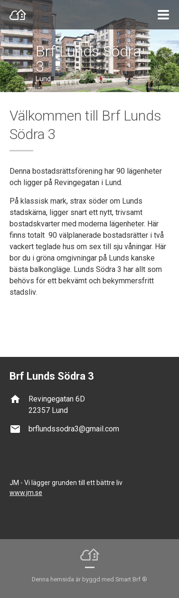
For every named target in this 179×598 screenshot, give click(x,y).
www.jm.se (25, 492)
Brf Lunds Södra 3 (88, 58)
